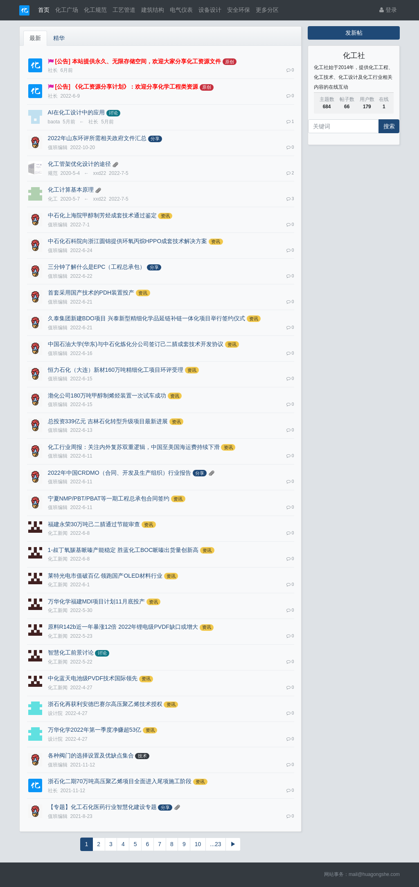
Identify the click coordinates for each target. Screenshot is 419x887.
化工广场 (66, 10)
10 (198, 844)
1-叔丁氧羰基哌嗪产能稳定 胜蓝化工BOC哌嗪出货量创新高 (123, 550)
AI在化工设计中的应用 (76, 112)
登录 (388, 10)
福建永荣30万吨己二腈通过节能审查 (94, 524)
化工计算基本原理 (71, 189)
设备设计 (209, 10)
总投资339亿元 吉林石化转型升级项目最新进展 (108, 421)
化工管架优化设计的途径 (79, 164)
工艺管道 (124, 10)
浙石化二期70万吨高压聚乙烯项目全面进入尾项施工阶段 (120, 781)
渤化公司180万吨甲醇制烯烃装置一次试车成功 (107, 395)
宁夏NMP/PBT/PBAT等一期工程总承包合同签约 (109, 498)
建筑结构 (152, 10)
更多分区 (267, 10)
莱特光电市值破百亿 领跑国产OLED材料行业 (105, 575)
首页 (44, 10)
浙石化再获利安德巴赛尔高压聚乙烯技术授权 (105, 704)
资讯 (165, 215)
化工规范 (95, 10)
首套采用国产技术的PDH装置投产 (91, 292)
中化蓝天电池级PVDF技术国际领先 (92, 678)
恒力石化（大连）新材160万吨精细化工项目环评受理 (115, 369)
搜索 (389, 126)
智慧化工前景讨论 (71, 652)
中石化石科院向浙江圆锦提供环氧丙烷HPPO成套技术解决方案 (127, 241)
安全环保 (238, 10)
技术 (142, 755)
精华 (59, 38)
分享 (155, 138)
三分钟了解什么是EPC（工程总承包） (97, 267)
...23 (215, 844)
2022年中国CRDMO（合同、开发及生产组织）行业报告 (119, 472)
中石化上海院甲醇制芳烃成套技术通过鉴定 (102, 215)
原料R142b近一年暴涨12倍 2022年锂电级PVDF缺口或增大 (123, 626)
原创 (229, 61)
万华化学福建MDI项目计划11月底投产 (96, 601)
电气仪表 (181, 10)
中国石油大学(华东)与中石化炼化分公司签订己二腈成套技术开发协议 (135, 344)
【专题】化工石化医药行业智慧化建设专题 (102, 807)
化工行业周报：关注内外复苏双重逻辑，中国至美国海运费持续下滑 (134, 447)
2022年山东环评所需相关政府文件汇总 (97, 138)
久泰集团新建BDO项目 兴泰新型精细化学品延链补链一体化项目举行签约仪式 (146, 318)
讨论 (113, 112)
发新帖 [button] (354, 32)
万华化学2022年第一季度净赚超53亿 (95, 729)
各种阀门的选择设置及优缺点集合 (91, 755)
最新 (35, 38)
